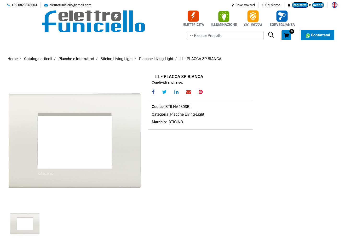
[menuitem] (334, 5)
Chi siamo (271, 5)
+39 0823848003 (22, 5)
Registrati (300, 5)
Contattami (317, 35)
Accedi (318, 5)
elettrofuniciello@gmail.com (68, 5)
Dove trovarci (243, 5)
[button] (271, 35)
